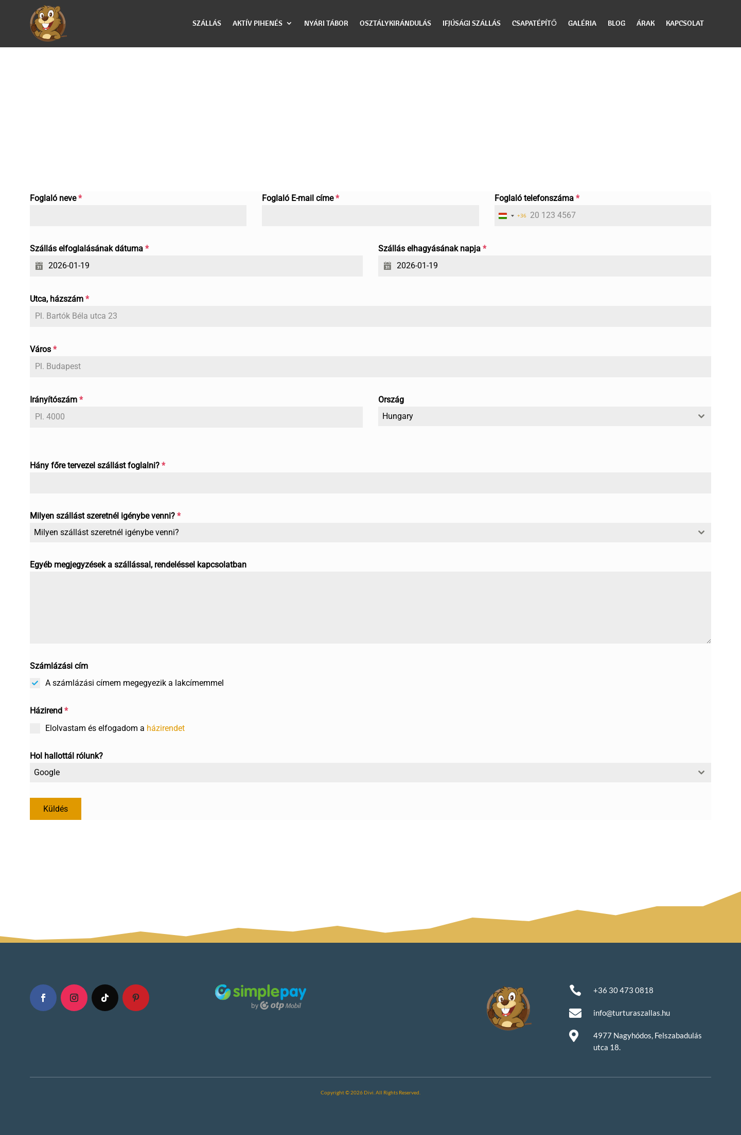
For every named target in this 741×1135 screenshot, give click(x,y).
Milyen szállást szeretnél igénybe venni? (105, 516)
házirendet (166, 728)
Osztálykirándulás (395, 23)
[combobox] (510, 215)
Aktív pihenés (258, 23)
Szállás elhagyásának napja (432, 248)
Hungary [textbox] (397, 416)
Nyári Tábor (326, 23)
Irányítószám (56, 400)
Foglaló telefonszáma (537, 198)
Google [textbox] (47, 772)
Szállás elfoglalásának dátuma (89, 248)
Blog (616, 23)
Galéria (582, 23)
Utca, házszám (59, 299)
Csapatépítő (534, 23)
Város (43, 349)
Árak (646, 23)
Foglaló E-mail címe (300, 198)
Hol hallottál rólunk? (66, 756)
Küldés (55, 809)
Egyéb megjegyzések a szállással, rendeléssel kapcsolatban (138, 565)
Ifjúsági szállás (472, 23)
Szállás (206, 23)
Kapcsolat (685, 23)
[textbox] (361, 532)
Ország (391, 400)
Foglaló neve (56, 198)
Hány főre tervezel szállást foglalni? (97, 465)
